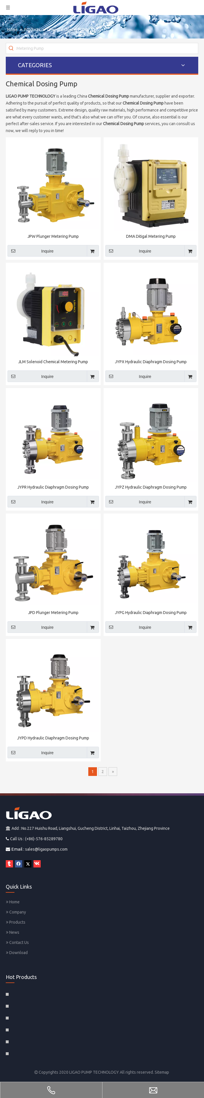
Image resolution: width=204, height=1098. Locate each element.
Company (16, 912)
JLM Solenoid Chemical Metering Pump (53, 361)
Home (13, 902)
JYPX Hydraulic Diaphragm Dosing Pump (151, 361)
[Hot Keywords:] (11, 48)
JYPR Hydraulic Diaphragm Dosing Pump (53, 487)
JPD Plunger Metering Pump (53, 612)
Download (17, 952)
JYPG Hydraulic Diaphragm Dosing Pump (151, 612)
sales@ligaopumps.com (46, 849)
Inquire (31, 251)
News (12, 932)
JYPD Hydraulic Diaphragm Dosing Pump (53, 738)
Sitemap (162, 1072)
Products (15, 922)
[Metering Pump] (107, 48)
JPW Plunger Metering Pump (53, 236)
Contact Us (17, 942)
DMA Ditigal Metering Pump (151, 236)
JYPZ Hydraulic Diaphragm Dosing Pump (151, 487)
